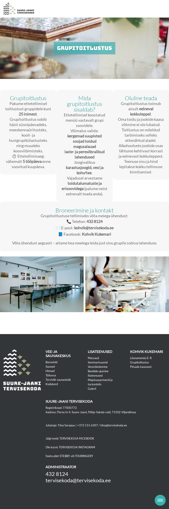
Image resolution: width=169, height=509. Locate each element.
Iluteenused (95, 375)
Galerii (92, 388)
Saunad (50, 366)
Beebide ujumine (98, 371)
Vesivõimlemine (98, 366)
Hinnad (50, 371)
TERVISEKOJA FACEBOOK (76, 438)
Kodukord (52, 384)
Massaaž (93, 358)
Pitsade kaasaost (141, 366)
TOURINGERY (84, 456)
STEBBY (65, 456)
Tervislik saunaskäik (58, 379)
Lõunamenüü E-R (141, 358)
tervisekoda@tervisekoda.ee (78, 480)
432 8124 (57, 474)
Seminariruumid (98, 362)
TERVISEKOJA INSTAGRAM (77, 447)
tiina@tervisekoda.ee (113, 425)
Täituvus (51, 375)
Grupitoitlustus (139, 362)
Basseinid (51, 362)
